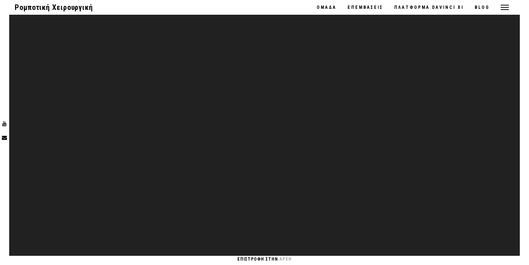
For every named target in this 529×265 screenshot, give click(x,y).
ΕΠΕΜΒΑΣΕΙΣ (365, 7)
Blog (482, 7)
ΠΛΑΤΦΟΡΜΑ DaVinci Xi (429, 7)
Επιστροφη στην (264, 259)
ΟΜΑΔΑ (327, 7)
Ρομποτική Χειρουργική (54, 7)
